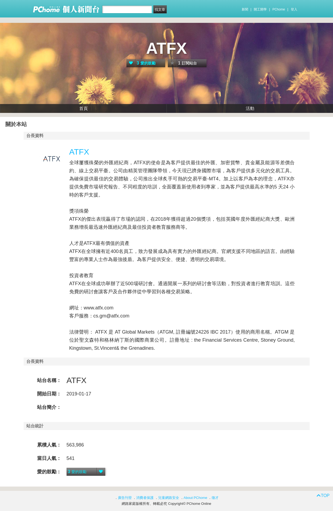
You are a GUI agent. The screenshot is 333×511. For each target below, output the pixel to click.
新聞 (245, 9)
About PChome (195, 498)
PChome (278, 9)
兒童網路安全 (168, 498)
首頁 (83, 108)
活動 (250, 108)
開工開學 (260, 9)
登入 (294, 9)
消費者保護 (145, 498)
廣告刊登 (125, 498)
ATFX (166, 48)
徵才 (215, 498)
